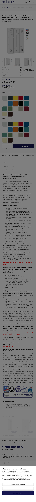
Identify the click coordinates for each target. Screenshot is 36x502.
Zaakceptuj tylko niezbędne (18, 484)
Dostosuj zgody (18, 488)
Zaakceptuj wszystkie (18, 493)
